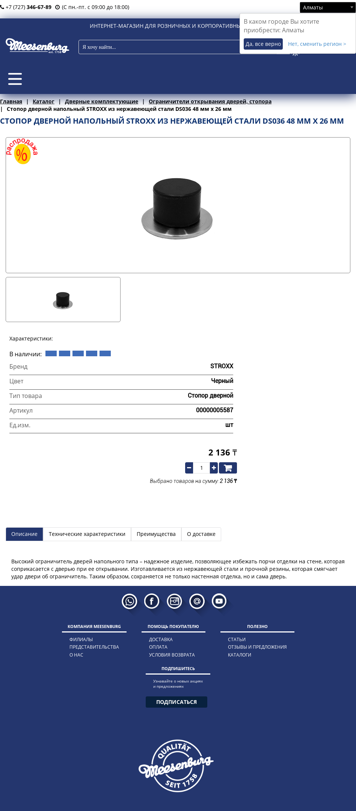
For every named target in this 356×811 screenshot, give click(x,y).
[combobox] (328, 7)
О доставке (201, 533)
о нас (76, 655)
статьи (237, 639)
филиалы (81, 639)
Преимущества (156, 533)
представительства (94, 647)
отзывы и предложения (257, 647)
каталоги (239, 655)
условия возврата (172, 655)
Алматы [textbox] (313, 7)
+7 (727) (25, 7)
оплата (158, 647)
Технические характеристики (87, 533)
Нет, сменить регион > (317, 43)
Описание (24, 533)
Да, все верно (263, 43)
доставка (161, 639)
